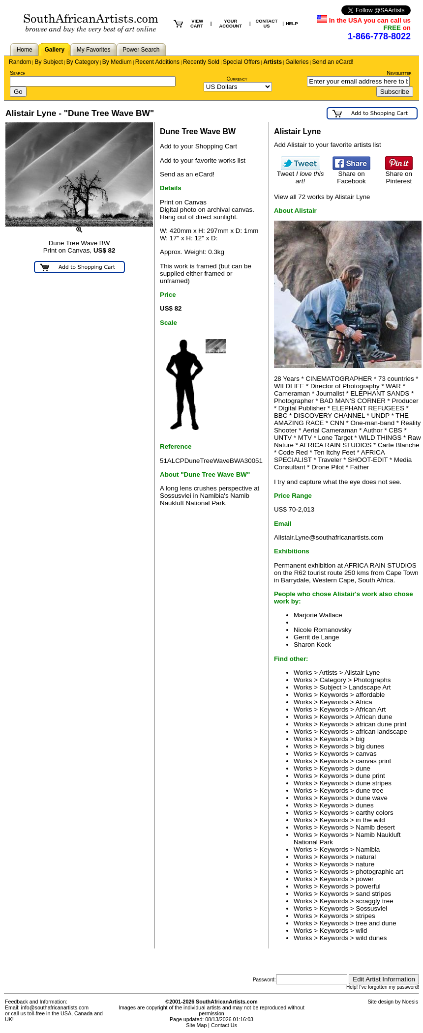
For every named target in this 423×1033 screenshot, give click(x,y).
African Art (371, 709)
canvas (366, 753)
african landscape (381, 731)
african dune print (381, 724)
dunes (364, 805)
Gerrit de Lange (316, 637)
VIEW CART (196, 24)
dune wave (371, 798)
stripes (365, 915)
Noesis (410, 1001)
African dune (374, 716)
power (364, 879)
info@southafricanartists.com (55, 1007)
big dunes (370, 746)
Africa (364, 702)
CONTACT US (267, 24)
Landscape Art (370, 687)
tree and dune (376, 923)
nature (365, 864)
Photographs (372, 680)
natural (366, 857)
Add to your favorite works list (202, 160)
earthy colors (374, 812)
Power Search (140, 49)
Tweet (300, 174)
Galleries (296, 61)
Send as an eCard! (187, 174)
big (360, 739)
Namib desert (375, 827)
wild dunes (371, 938)
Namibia (368, 849)
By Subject (48, 61)
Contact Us (224, 1025)
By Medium (117, 61)
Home (24, 49)
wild (361, 930)
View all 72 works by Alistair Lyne (322, 197)
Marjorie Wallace (318, 615)
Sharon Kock (312, 644)
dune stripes (374, 783)
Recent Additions (157, 61)
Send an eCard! (333, 61)
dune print (370, 775)
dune (363, 768)
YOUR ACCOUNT (230, 24)
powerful (368, 886)
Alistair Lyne (362, 672)
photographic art (379, 871)
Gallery (54, 49)
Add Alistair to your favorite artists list (327, 144)
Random (20, 61)
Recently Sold (201, 61)
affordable (370, 694)
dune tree (369, 790)
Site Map (196, 1025)
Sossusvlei (371, 908)
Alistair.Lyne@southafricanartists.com (328, 537)
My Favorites (94, 49)
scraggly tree (374, 901)
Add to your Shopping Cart (198, 146)
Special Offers (241, 61)
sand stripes (373, 893)
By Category (82, 61)
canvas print (373, 761)
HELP (292, 23)
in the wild (370, 820)
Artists (272, 61)
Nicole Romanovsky (323, 629)
